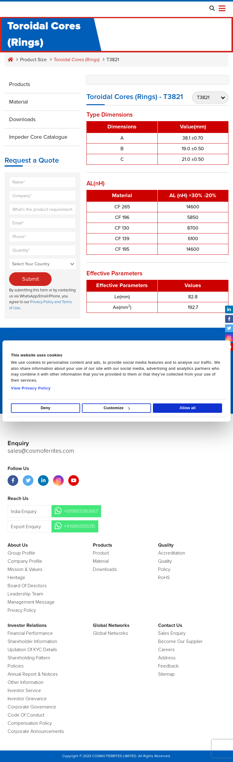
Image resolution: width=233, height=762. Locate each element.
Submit (30, 279)
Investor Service (24, 690)
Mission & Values (25, 569)
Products (19, 84)
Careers (166, 649)
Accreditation (171, 553)
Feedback (168, 666)
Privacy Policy (22, 610)
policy (164, 569)
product (101, 553)
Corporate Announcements (36, 731)
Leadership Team (25, 593)
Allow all (188, 408)
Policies (16, 666)
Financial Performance (30, 633)
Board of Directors (27, 585)
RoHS (164, 577)
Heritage (16, 577)
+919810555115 (79, 526)
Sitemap (166, 674)
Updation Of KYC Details (32, 649)
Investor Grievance (27, 698)
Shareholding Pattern (29, 657)
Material (18, 101)
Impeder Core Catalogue (38, 137)
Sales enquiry (172, 633)
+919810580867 (81, 511)
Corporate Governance (32, 706)
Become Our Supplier (180, 641)
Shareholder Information (32, 641)
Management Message (31, 602)
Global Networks (110, 633)
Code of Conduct (26, 715)
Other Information (25, 682)
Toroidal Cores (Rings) (77, 60)
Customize (116, 408)
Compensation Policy (30, 723)
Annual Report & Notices (33, 674)
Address (167, 657)
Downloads (22, 119)
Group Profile (21, 553)
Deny (45, 408)
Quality (165, 561)
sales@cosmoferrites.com (41, 451)
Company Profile (25, 561)
